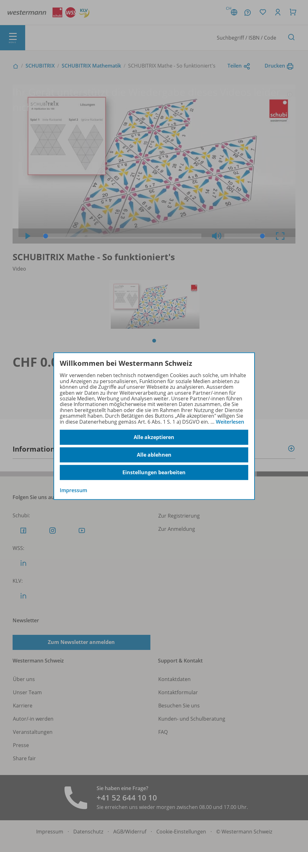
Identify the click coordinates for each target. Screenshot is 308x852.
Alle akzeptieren (154, 437)
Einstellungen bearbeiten (154, 472)
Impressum (73, 490)
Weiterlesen (230, 421)
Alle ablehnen (154, 454)
